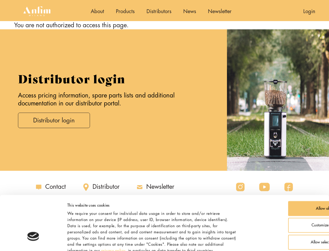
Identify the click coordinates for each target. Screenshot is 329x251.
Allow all (286, 166)
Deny (286, 217)
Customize (286, 183)
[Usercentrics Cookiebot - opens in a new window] (33, 241)
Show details (273, 241)
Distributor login (55, 121)
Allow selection (286, 200)
